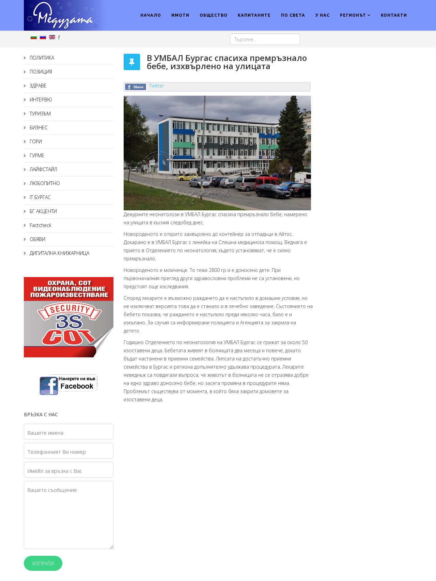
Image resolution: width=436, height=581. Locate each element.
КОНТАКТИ (394, 15)
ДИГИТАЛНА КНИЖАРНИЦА (58, 253)
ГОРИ (35, 141)
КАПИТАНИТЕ (254, 15)
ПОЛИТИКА (41, 57)
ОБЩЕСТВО (214, 15)
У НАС (322, 15)
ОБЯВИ (36, 239)
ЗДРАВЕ (37, 85)
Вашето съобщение (52, 489)
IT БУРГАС (39, 197)
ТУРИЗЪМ (39, 113)
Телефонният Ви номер (56, 451)
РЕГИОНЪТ (353, 15)
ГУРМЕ (36, 155)
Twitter (156, 85)
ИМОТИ (180, 15)
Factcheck (39, 225)
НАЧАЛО (150, 15)
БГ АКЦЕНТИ (42, 211)
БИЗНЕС (38, 127)
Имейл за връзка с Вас (54, 470)
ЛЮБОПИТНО (44, 183)
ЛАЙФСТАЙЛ (42, 169)
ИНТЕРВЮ (40, 99)
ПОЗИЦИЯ (40, 71)
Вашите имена (45, 432)
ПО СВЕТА (293, 15)
